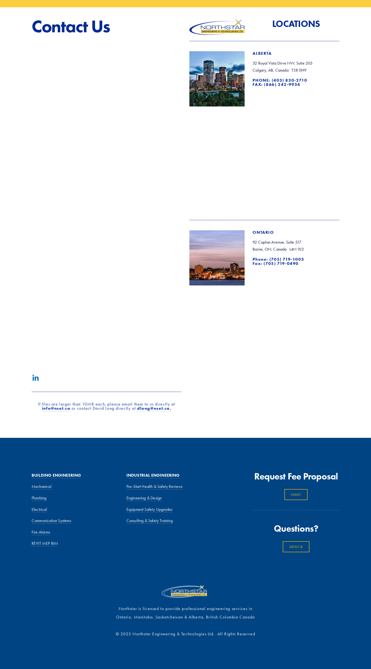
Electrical (39, 509)
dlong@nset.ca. (154, 408)
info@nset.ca (56, 408)
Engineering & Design (144, 498)
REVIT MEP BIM (45, 543)
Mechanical (41, 486)
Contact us (296, 547)
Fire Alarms (41, 532)
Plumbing (39, 498)
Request (296, 495)
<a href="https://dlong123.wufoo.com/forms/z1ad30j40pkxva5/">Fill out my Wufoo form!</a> (107, 202)
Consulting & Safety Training (149, 520)
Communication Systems (51, 520)
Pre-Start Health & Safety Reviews (154, 486)
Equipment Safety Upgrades (149, 509)
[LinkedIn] (35, 378)
